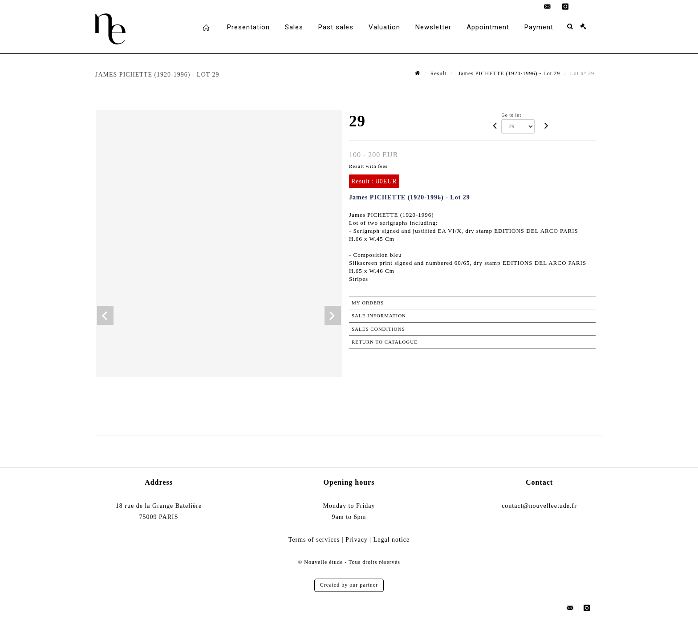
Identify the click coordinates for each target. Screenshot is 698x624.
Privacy (356, 539)
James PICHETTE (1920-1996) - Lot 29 (508, 73)
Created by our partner (349, 585)
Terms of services (314, 539)
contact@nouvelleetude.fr (539, 505)
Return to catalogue (385, 341)
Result (438, 73)
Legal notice (391, 539)
